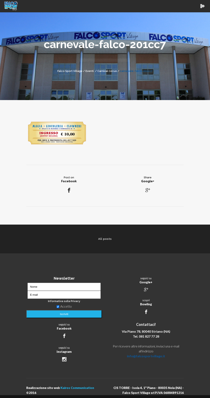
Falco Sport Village (69, 71)
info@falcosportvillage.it (146, 356)
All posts (105, 238)
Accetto (64, 306)
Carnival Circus (107, 71)
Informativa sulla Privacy (64, 301)
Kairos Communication (77, 388)
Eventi (90, 71)
